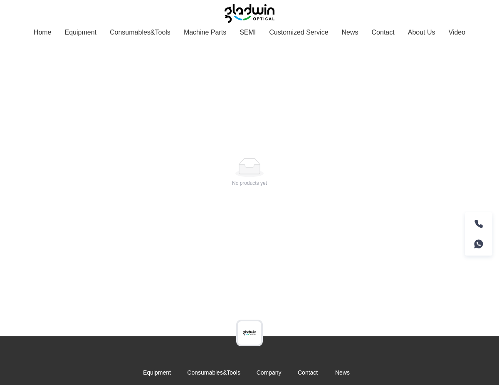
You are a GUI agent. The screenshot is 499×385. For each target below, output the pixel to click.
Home (43, 32)
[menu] (249, 32)
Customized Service (298, 32)
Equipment (81, 32)
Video (457, 32)
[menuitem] (42, 32)
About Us (421, 32)
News (350, 32)
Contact (383, 32)
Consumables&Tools (140, 32)
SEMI (248, 32)
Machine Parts (205, 32)
